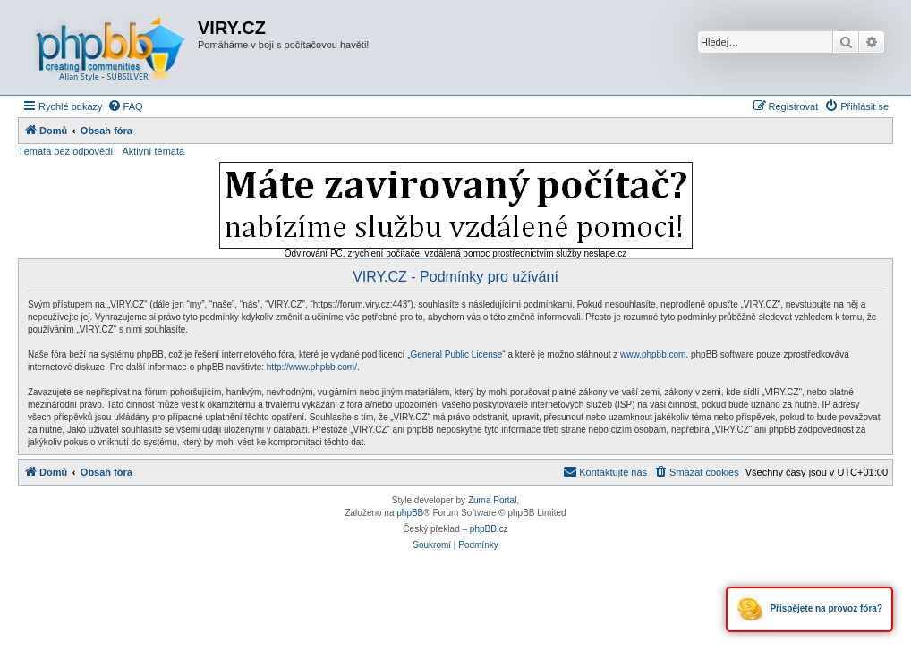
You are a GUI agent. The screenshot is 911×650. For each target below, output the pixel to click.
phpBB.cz (489, 529)
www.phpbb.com (652, 354)
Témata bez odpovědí (65, 151)
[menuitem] (125, 106)
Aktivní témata (153, 151)
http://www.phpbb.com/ (312, 367)
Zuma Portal (492, 500)
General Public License (456, 354)
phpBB (409, 513)
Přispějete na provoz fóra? (809, 609)
